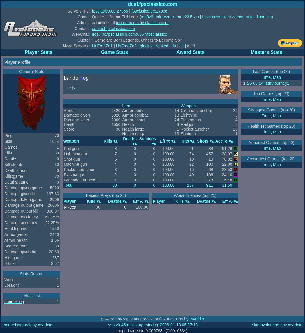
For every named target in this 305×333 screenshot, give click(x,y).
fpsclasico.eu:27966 (110, 11)
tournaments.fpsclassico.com (142, 22)
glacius (146, 46)
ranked (162, 46)
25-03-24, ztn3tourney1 (268, 83)
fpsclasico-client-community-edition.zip (237, 17)
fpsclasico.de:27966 (149, 11)
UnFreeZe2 (126, 46)
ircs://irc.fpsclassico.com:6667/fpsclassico (129, 34)
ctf (181, 46)
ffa (174, 46)
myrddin (197, 319)
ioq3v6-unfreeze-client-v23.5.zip (170, 17)
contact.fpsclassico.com (113, 28)
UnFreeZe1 (102, 46)
